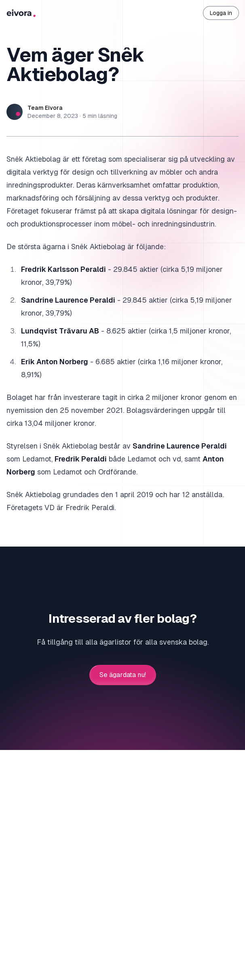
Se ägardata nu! (123, 675)
